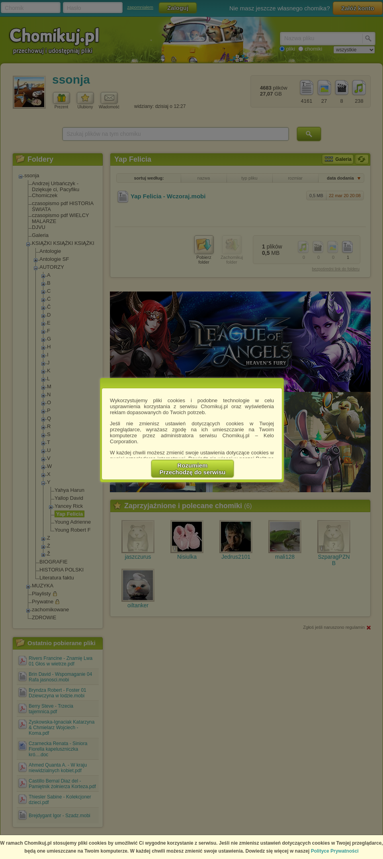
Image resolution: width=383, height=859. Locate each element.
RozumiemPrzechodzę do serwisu (193, 468)
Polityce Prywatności (335, 851)
